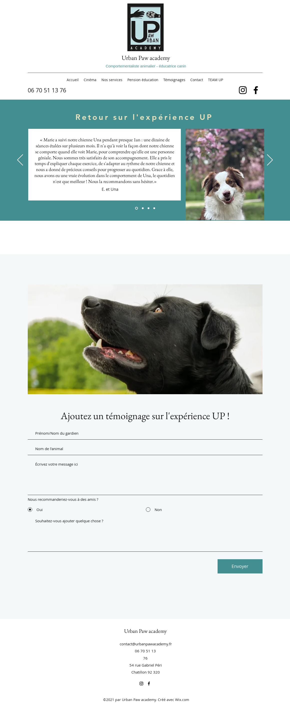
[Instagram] (243, 90)
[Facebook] (256, 90)
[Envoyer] (240, 566)
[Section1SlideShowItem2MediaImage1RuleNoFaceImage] (143, 208)
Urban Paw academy (146, 58)
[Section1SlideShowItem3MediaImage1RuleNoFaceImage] (148, 208)
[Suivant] (270, 160)
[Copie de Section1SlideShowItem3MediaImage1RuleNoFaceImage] (154, 208)
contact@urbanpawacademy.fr (146, 643)
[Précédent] (20, 160)
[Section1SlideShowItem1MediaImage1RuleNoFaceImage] (136, 208)
